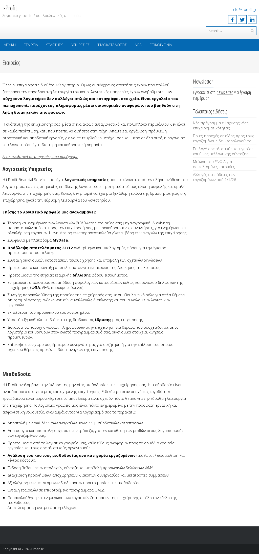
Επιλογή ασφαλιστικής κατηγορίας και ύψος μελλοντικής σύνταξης (223, 151)
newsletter (225, 92)
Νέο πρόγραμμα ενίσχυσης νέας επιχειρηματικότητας (221, 125)
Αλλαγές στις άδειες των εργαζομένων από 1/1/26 (214, 177)
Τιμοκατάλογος (112, 44)
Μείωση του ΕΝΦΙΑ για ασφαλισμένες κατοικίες (214, 164)
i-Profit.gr (37, 549)
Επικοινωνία (161, 44)
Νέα (138, 44)
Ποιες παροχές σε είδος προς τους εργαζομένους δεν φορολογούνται (223, 138)
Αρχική (10, 44)
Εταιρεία (31, 44)
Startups (54, 44)
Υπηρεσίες (81, 44)
